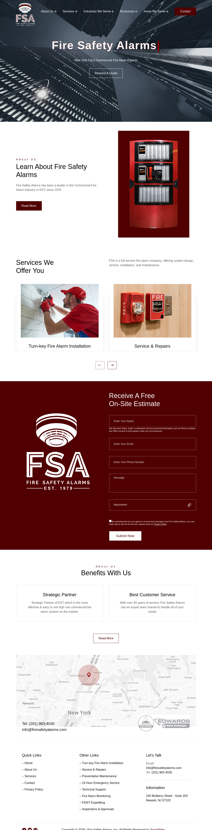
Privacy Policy (160, 524)
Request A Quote (106, 73)
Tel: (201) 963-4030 (38, 724)
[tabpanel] (59, 317)
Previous (100, 365)
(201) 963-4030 (161, 772)
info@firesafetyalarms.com (44, 730)
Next (112, 365)
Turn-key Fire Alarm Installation (59, 346)
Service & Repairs (152, 346)
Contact (185, 11)
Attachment (120, 504)
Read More (29, 205)
